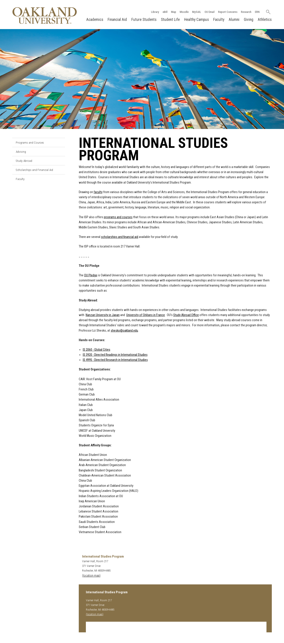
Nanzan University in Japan (103, 315)
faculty (98, 192)
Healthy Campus (196, 19)
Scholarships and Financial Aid (34, 170)
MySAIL (196, 12)
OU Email (210, 12)
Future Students (143, 19)
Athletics (265, 19)
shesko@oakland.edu (124, 330)
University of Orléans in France (145, 315)
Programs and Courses (30, 142)
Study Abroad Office (186, 315)
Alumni (234, 19)
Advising (21, 151)
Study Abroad (24, 160)
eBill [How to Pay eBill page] (165, 12)
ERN (257, 12)
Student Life (170, 19)
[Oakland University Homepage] (44, 15)
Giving (248, 19)
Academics (94, 19)
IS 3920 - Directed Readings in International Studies (115, 355)
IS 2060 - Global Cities (96, 350)
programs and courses (118, 217)
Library (155, 12)
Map (173, 12)
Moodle (184, 12)
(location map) (91, 576)
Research (246, 12)
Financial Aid (117, 19)
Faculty (218, 19)
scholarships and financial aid (119, 237)
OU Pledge (90, 275)
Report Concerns (227, 12)
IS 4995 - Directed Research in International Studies (115, 360)
